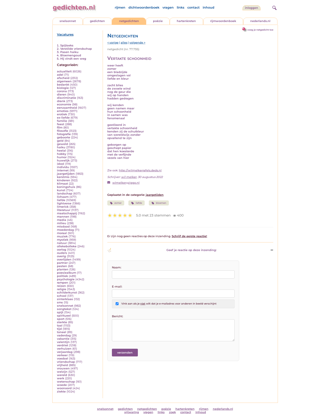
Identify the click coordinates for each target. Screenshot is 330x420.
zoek (172, 412)
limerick (63, 206)
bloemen (158, 203)
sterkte (62, 322)
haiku (61, 147)
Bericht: (117, 316)
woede (62, 385)
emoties (63, 111)
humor (62, 157)
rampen (62, 282)
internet (63, 170)
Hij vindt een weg (73, 58)
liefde (61, 200)
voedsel (62, 358)
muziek (62, 236)
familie (62, 121)
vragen (168, 7)
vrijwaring (131, 412)
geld (60, 140)
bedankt (63, 84)
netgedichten (129, 21)
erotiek (62, 114)
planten (62, 269)
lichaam (63, 196)
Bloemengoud (70, 55)
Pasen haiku (69, 52)
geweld (62, 144)
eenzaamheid (67, 107)
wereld (62, 375)
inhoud (208, 7)
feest (60, 124)
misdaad (63, 226)
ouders (62, 253)
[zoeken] (274, 7)
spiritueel (64, 315)
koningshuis (66, 187)
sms (60, 302)
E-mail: (117, 286)
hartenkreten (186, 21)
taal (59, 325)
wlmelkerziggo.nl (126, 182)
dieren (61, 94)
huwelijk (63, 160)
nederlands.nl (260, 21)
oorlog (61, 249)
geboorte (63, 137)
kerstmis (63, 177)
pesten (62, 266)
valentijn (63, 342)
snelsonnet (68, 21)
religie (61, 289)
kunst (61, 190)
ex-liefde (63, 117)
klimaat (62, 183)
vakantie (63, 338)
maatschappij (67, 213)
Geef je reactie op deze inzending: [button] (162, 250)
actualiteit (64, 71)
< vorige (113, 42)
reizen (61, 286)
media (61, 220)
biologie (63, 88)
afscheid (63, 78)
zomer (116, 203)
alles (124, 42)
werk (60, 378)
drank (61, 101)
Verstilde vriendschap (76, 48)
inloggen (251, 7)
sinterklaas (65, 299)
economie (64, 104)
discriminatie (66, 97)
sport (60, 319)
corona (62, 91)
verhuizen (64, 348)
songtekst (64, 309)
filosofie (62, 130)
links (180, 7)
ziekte (61, 391)
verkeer (62, 355)
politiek (62, 276)
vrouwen (63, 368)
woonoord (64, 388)
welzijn (62, 371)
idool (60, 163)
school (61, 295)
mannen (63, 216)
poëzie (158, 21)
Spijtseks (66, 45)
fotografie (64, 134)
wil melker (129, 177)
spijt (60, 312)
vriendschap (66, 361)
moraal (62, 233)
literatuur (63, 210)
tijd (59, 328)
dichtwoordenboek (143, 7)
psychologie (66, 279)
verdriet (62, 345)
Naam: (116, 267)
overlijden (64, 259)
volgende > (137, 42)
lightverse (64, 203)
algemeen (64, 81)
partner (62, 262)
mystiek (62, 239)
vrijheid (62, 365)
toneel (61, 332)
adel (60, 74)
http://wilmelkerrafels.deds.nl (140, 170)
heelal (61, 150)
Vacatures (65, 35)
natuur (62, 243)
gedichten (97, 21)
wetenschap (66, 381)
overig (61, 256)
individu (63, 167)
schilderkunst (67, 292)
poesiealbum (66, 272)
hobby (61, 154)
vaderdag (64, 335)
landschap (64, 193)
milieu (61, 223)
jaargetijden (66, 173)
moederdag (65, 229)
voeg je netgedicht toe (260, 29)
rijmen (120, 7)
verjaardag (65, 352)
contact (193, 7)
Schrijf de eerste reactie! (189, 236)
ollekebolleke (67, 246)
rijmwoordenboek (223, 21)
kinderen (63, 180)
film (59, 127)
